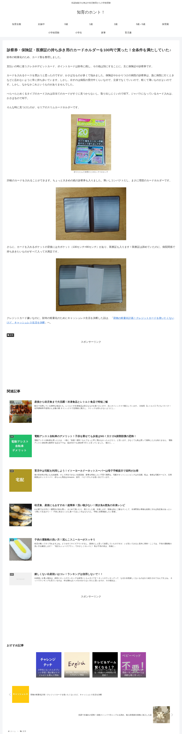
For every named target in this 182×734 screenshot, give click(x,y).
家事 (10, 335)
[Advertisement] (91, 364)
